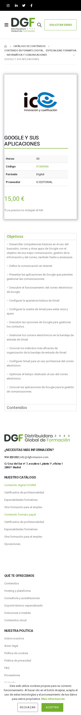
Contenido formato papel (20, 514)
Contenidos (11, 583)
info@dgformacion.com (34, 457)
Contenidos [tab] (17, 407)
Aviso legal (11, 645)
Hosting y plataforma (17, 590)
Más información (53, 698)
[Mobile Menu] (7, 25)
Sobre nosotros (14, 638)
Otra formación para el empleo (23, 507)
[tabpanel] (40, 322)
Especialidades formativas (21, 499)
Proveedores (12, 675)
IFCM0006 (42, 166)
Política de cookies (16, 653)
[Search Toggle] (39, 25)
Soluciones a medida (17, 612)
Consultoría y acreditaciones (22, 598)
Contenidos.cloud (15, 620)
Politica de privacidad (17, 660)
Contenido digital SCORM (20, 485)
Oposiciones (12, 544)
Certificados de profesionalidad (24, 492)
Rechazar (28, 707)
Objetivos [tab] (15, 236)
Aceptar (52, 707)
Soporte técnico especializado (23, 605)
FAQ (7, 668)
